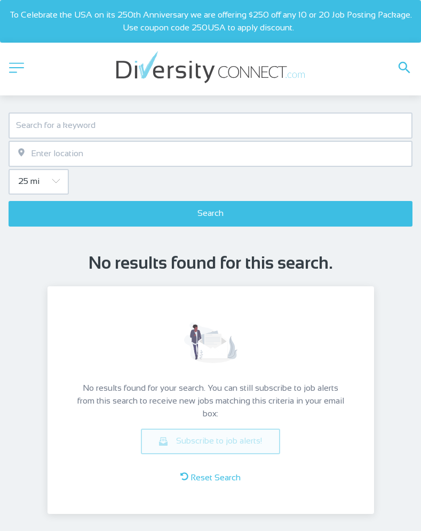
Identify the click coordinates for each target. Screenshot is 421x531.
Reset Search (210, 477)
